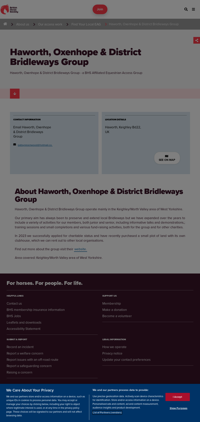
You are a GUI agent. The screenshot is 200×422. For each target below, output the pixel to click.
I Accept (177, 397)
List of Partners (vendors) (107, 412)
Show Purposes (179, 408)
